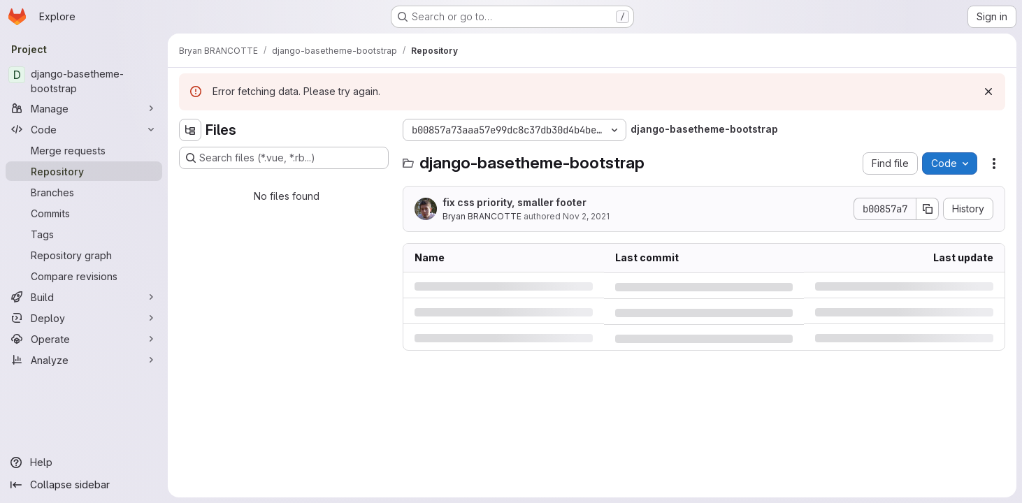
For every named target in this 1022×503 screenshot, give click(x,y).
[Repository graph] (84, 255)
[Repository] (84, 171)
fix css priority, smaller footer (514, 202)
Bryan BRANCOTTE (481, 216)
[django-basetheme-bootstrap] (84, 81)
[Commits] (84, 213)
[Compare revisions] (84, 276)
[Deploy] (84, 318)
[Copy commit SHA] (927, 209)
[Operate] (84, 339)
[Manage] (84, 108)
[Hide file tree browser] (190, 130)
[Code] (84, 129)
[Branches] (84, 192)
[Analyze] (84, 360)
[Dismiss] (988, 91)
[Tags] (84, 234)
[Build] (84, 297)
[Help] (84, 462)
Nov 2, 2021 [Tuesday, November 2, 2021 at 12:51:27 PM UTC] (586, 216)
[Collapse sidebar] (84, 485)
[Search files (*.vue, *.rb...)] (284, 158)
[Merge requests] (84, 150)
